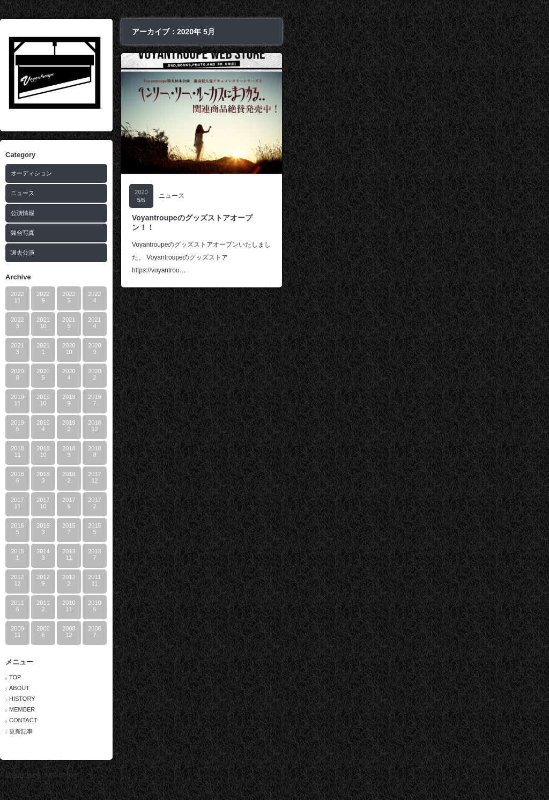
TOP (146, 677)
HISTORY (153, 698)
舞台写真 (154, 232)
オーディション (162, 173)
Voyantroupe (152, 774)
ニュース (154, 193)
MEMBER (153, 709)
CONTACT (154, 720)
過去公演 (154, 252)
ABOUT (150, 688)
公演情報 (154, 213)
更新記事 (152, 731)
